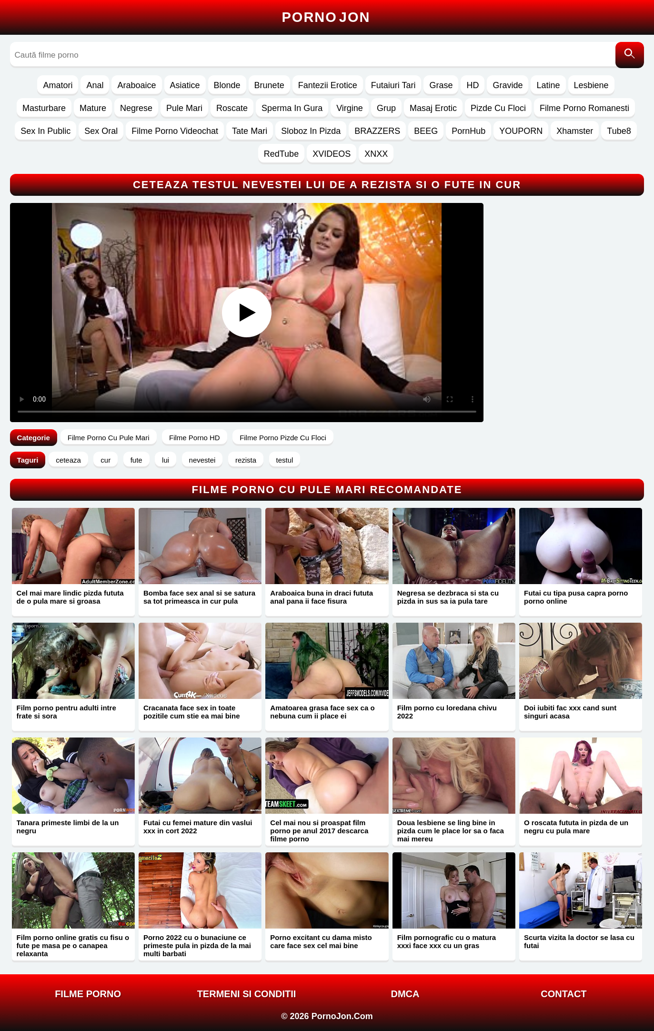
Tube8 (619, 131)
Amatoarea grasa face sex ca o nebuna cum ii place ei (322, 712)
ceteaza (68, 460)
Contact (563, 994)
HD (472, 85)
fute (136, 460)
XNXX (376, 154)
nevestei (202, 460)
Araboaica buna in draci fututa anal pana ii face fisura (321, 597)
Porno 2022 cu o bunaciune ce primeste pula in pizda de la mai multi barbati (197, 945)
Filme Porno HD (194, 438)
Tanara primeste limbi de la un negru (68, 827)
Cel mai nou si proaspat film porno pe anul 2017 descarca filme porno (319, 831)
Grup (386, 108)
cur (106, 460)
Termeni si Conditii (246, 994)
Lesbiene (591, 85)
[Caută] (629, 55)
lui (165, 460)
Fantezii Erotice (327, 85)
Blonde (227, 85)
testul (284, 460)
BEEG (426, 131)
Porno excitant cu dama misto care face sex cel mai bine (321, 941)
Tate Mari (249, 131)
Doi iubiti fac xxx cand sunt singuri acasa (570, 712)
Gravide (508, 85)
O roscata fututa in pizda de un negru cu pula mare (576, 827)
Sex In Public (45, 131)
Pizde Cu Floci (498, 108)
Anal (94, 85)
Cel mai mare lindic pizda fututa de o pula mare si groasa (70, 597)
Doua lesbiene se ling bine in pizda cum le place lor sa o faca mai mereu (450, 831)
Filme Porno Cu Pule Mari (109, 438)
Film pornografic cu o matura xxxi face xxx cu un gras (446, 941)
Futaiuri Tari (393, 85)
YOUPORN (521, 131)
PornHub (468, 131)
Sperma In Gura (292, 108)
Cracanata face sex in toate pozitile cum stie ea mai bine (191, 712)
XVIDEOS (331, 154)
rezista (245, 460)
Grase (441, 85)
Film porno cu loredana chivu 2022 (447, 712)
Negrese (136, 108)
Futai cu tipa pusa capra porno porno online (576, 597)
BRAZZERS (377, 131)
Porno (326, 17)
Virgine (349, 108)
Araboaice (136, 85)
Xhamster (574, 131)
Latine (548, 85)
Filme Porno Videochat (174, 131)
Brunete (269, 85)
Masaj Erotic (433, 108)
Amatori (57, 85)
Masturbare (44, 108)
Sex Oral (101, 131)
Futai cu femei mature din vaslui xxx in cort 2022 (197, 827)
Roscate (232, 108)
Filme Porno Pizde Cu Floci (283, 438)
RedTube (281, 154)
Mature (93, 108)
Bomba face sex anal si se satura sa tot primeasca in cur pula (199, 597)
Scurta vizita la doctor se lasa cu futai (579, 941)
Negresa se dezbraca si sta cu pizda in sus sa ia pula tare (448, 597)
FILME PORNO (88, 994)
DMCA (405, 994)
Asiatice (185, 85)
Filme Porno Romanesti (584, 108)
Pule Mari (184, 108)
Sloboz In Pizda (311, 131)
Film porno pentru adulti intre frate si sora (66, 712)
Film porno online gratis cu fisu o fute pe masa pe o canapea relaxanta (73, 945)
